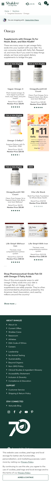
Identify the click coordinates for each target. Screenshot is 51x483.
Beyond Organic (15, 362)
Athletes (12, 339)
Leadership (13, 352)
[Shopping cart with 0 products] (47, 4)
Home (7, 11)
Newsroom (13, 336)
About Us (12, 324)
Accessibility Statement (19, 373)
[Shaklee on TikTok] (20, 410)
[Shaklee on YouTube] (26, 412)
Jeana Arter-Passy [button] (32, 20)
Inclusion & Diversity (17, 377)
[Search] (40, 4)
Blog (14, 406)
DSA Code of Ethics (17, 343)
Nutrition (16, 11)
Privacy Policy (27, 462)
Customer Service (16, 390)
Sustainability (14, 359)
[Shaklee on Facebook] (14, 412)
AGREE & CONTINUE (25, 477)
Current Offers (14, 328)
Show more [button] (10, 303)
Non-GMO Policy (15, 366)
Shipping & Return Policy (19, 393)
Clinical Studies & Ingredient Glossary (25, 370)
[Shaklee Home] (12, 4)
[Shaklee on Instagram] (8, 412)
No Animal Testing (16, 355)
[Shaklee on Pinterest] (32, 412)
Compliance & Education (19, 381)
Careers (11, 347)
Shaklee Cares (14, 332)
